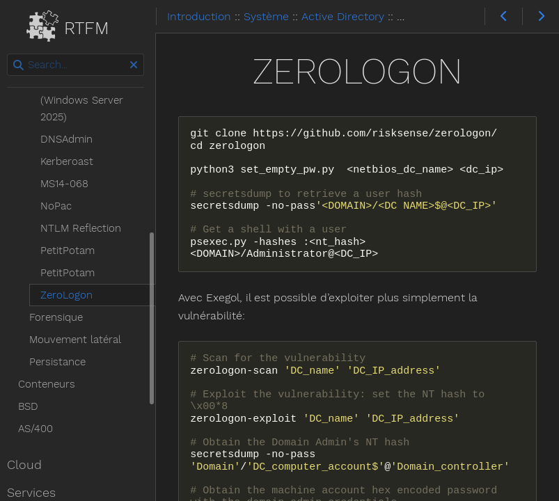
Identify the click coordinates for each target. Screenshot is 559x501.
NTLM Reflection (85, 228)
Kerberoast (71, 161)
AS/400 (39, 428)
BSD (32, 406)
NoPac (60, 206)
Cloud (28, 465)
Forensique (60, 317)
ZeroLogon (71, 295)
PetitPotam (72, 250)
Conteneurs (50, 384)
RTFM (75, 25)
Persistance (61, 362)
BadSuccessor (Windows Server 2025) (86, 100)
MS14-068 (69, 183)
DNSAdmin (71, 139)
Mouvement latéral (79, 339)
